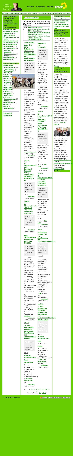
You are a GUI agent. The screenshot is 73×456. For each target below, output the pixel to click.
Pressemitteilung (9, 67)
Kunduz (39, 346)
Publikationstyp (8, 65)
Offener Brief (8, 93)
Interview (7, 82)
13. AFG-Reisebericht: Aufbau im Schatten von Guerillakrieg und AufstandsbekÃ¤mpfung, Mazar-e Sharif (46, 313)
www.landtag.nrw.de (30, 152)
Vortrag (6, 100)
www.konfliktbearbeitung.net (62, 160)
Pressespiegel (8, 71)
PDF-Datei (27, 316)
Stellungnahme (9, 102)
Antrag (6, 78)
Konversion (7, 55)
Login (60, 13)
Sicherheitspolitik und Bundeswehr (39, 29)
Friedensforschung (10, 54)
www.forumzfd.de (59, 169)
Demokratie (7, 52)
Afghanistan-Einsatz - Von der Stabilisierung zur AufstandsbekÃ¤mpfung (46, 236)
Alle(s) (30, 27)
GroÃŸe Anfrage (9, 86)
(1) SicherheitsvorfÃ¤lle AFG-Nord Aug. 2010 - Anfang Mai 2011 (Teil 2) (31, 208)
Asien (31, 37)
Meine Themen (32, 13)
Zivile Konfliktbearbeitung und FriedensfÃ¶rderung (10, 40)
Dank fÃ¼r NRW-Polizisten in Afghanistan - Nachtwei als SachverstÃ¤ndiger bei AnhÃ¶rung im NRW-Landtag (31, 52)
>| (36, 391)
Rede (5, 84)
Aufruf (6, 106)
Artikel (6, 74)
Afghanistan (38, 37)
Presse (40, 13)
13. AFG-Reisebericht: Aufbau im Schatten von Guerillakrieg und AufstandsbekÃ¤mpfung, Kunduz (33, 332)
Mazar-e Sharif (28, 362)
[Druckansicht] (7, 113)
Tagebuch (7, 91)
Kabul (26, 360)
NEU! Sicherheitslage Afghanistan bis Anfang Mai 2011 (30, 239)
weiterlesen (31, 155)
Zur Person (23, 13)
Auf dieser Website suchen (10, 13)
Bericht (6, 72)
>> (48, 389)
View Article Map (32, 17)
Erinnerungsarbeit (9, 48)
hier (40, 293)
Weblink (6, 104)
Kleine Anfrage (8, 87)
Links (55, 13)
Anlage (56, 66)
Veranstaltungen (48, 13)
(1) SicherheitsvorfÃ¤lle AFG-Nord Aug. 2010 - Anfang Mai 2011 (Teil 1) (44, 180)
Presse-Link (8, 80)
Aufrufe (44, 393)
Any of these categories (35, 39)
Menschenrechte (9, 57)
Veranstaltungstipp (10, 99)
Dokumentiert (8, 108)
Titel (40, 393)
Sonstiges (7, 50)
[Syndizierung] (7, 115)
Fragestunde (8, 89)
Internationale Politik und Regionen (39, 32)
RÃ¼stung (7, 59)
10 (46, 389)
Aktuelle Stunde (9, 76)
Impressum (66, 13)
